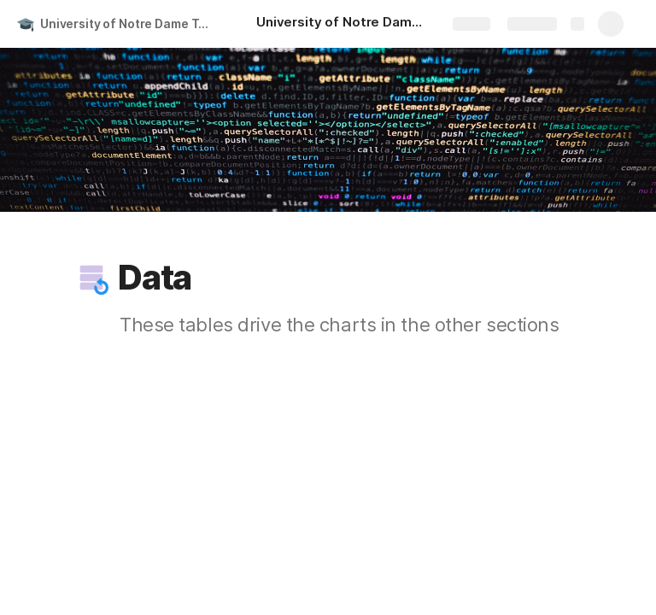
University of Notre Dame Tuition (131, 23)
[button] (91, 277)
